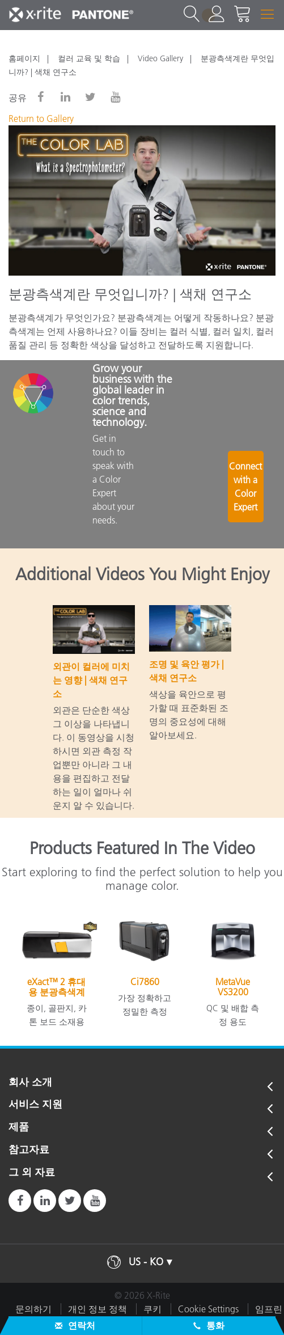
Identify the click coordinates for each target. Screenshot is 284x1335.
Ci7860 (144, 981)
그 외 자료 (32, 1172)
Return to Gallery (41, 118)
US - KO (146, 1262)
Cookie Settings (208, 1309)
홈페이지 (24, 58)
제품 (19, 1127)
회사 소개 (30, 1082)
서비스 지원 (35, 1104)
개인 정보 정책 (97, 1309)
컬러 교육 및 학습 (89, 58)
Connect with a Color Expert (246, 492)
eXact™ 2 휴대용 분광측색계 (56, 987)
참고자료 (29, 1150)
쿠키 (152, 1309)
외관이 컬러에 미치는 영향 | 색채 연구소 (91, 680)
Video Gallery (160, 58)
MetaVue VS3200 (232, 987)
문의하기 (33, 1309)
